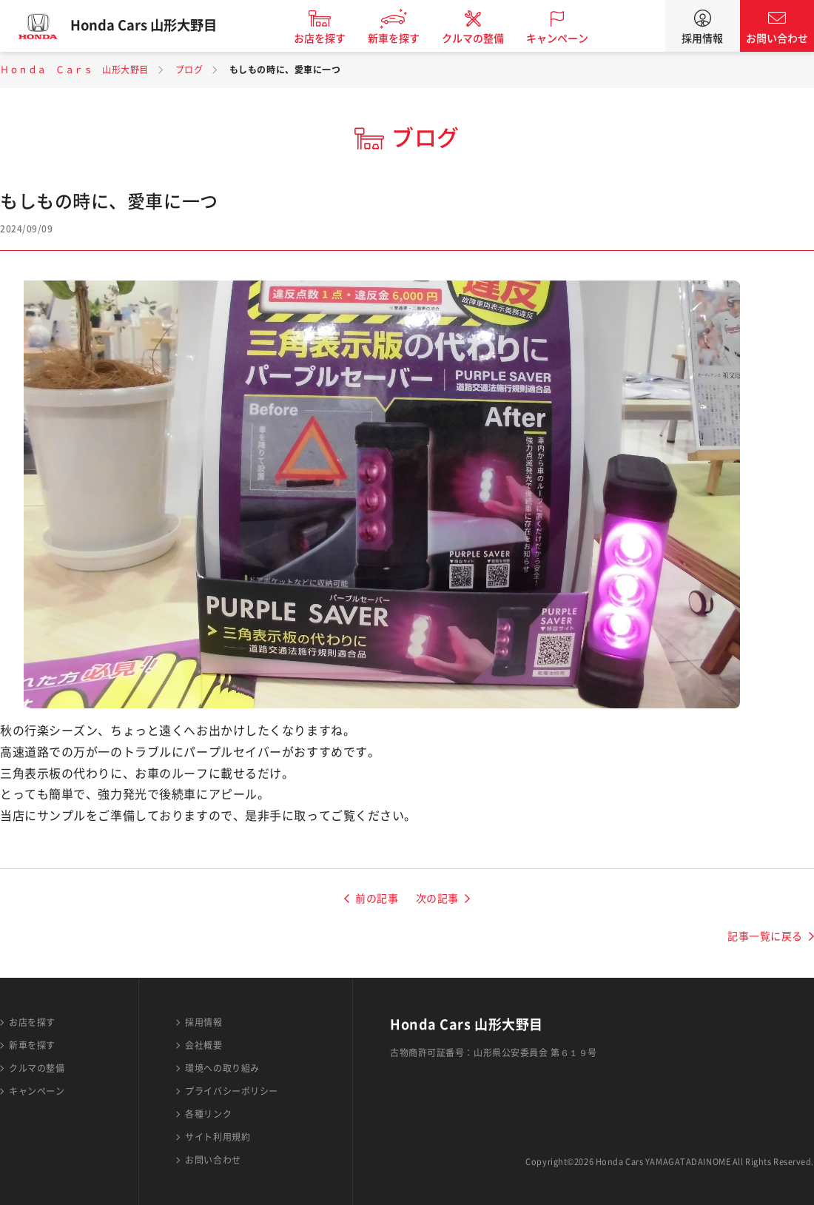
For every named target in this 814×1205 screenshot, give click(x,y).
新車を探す (402, 38)
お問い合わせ (777, 38)
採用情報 (702, 38)
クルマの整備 (481, 38)
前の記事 (376, 898)
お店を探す (328, 38)
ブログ (189, 69)
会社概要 (203, 1045)
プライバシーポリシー (231, 1091)
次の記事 (437, 898)
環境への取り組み (222, 1068)
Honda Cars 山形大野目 (151, 26)
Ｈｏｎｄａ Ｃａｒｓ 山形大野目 (74, 69)
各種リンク (208, 1114)
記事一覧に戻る (765, 936)
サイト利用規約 (217, 1136)
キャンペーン (565, 38)
